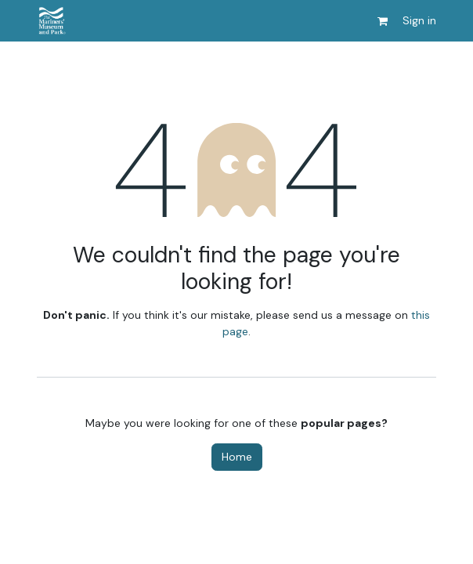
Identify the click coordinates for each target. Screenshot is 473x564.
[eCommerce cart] (382, 21)
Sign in (419, 20)
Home (237, 457)
